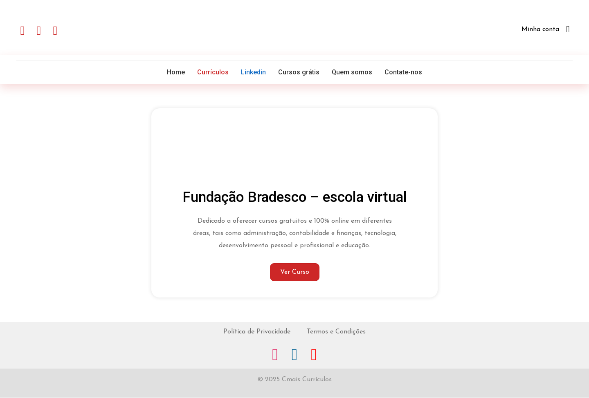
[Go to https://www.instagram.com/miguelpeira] (274, 356)
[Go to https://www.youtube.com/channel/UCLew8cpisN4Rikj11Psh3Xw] (315, 356)
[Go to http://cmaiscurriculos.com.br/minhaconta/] (494, 31)
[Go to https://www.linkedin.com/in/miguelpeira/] (294, 356)
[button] (22, 31)
